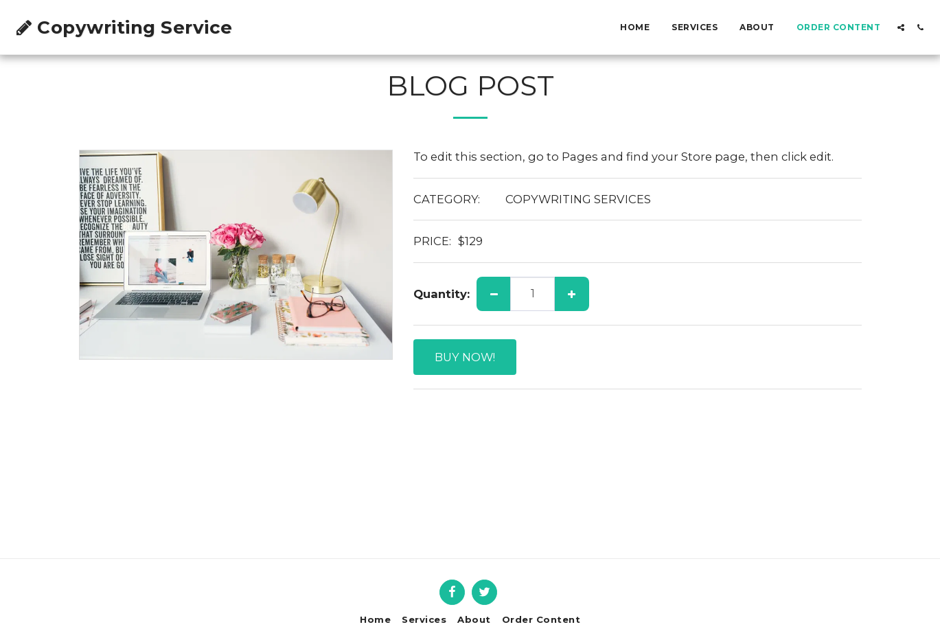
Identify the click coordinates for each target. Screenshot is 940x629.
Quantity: (441, 294)
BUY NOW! (465, 357)
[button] (901, 27)
